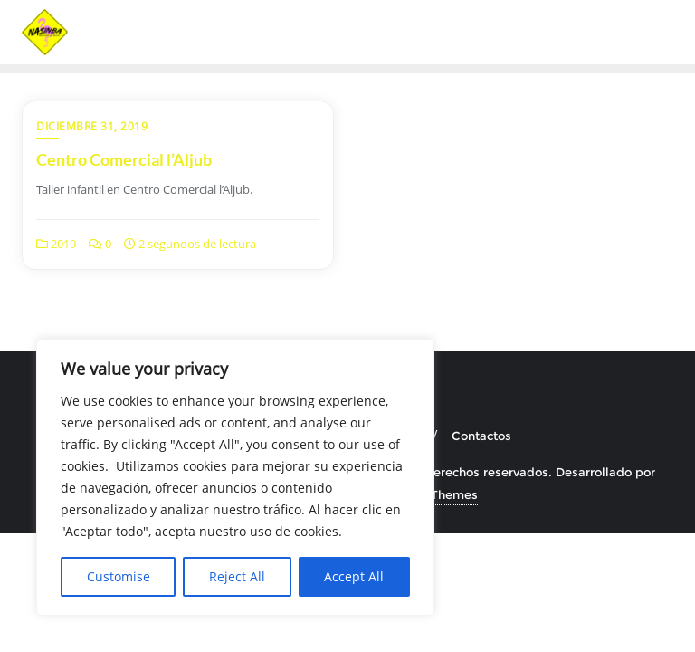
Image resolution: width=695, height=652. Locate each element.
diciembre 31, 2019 (92, 126)
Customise (118, 576)
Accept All (354, 576)
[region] (235, 477)
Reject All (237, 576)
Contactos (481, 435)
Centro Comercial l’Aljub (124, 159)
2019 (56, 243)
